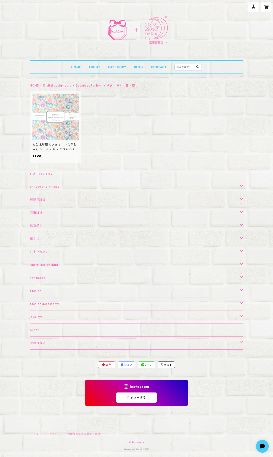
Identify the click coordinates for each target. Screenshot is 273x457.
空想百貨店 (38, 343)
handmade (37, 278)
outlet (34, 330)
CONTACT (159, 67)
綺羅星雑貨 (38, 199)
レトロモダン (39, 252)
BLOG (138, 67)
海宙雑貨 (36, 213)
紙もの (34, 239)
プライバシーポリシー (47, 433)
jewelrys (36, 317)
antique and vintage (45, 186)
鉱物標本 (36, 226)
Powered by (137, 449)
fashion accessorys (45, 304)
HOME (76, 67)
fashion (36, 291)
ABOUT (94, 67)
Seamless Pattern (89, 85)
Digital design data (57, 85)
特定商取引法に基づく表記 (83, 433)
